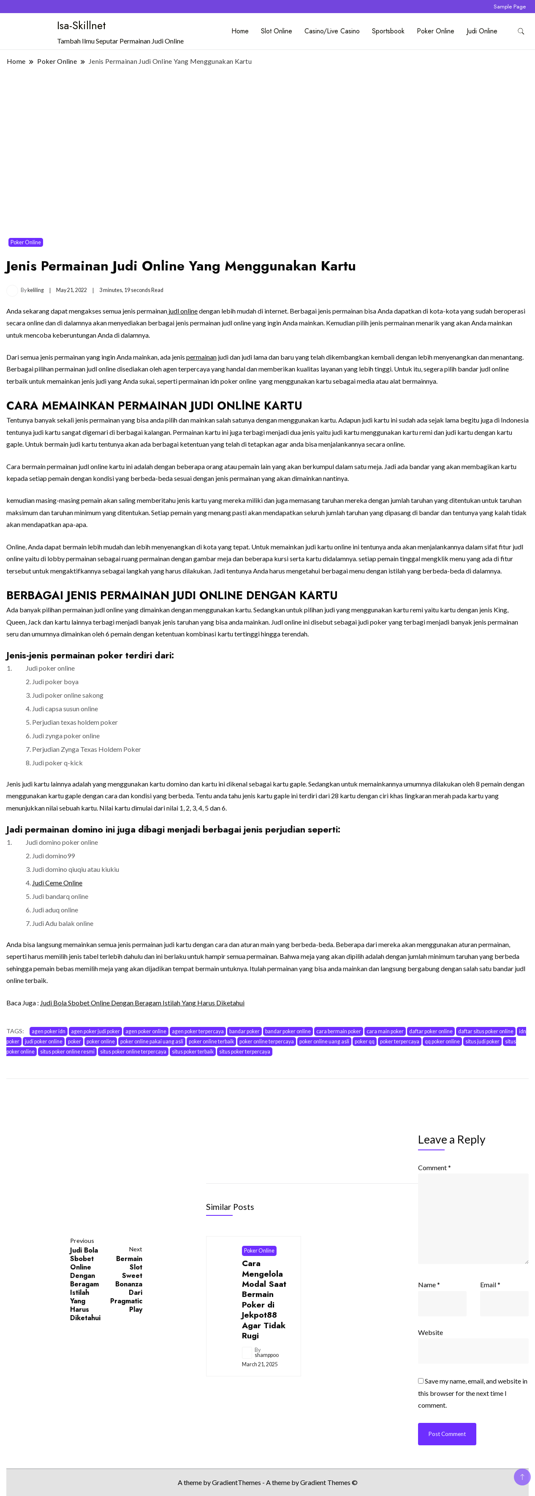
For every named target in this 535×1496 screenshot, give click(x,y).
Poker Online (435, 31)
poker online (101, 1041)
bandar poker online (288, 1031)
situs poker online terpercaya (133, 1051)
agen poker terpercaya (198, 1031)
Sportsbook (388, 31)
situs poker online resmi (67, 1051)
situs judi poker (482, 1041)
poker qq (365, 1041)
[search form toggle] (521, 31)
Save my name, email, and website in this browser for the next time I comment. (472, 1393)
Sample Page (510, 7)
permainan (201, 357)
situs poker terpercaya (244, 1051)
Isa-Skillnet (81, 25)
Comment (434, 1167)
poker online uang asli (324, 1041)
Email (490, 1284)
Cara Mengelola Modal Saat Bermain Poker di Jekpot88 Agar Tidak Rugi (264, 1299)
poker (74, 1041)
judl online (182, 311)
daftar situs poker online (485, 1031)
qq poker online (442, 1041)
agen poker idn (48, 1031)
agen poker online (145, 1031)
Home (240, 31)
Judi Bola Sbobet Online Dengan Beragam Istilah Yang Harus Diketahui (142, 1003)
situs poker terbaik (193, 1051)
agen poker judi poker (95, 1031)
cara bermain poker (338, 1031)
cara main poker (385, 1031)
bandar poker (244, 1031)
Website (430, 1332)
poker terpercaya (399, 1041)
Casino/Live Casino (332, 31)
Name (429, 1284)
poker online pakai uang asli (151, 1041)
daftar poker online (431, 1031)
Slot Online (276, 31)
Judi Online (482, 31)
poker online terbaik (211, 1041)
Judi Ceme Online (57, 883)
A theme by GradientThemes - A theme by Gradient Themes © (268, 1482)
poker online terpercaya (266, 1041)
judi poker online (43, 1041)
